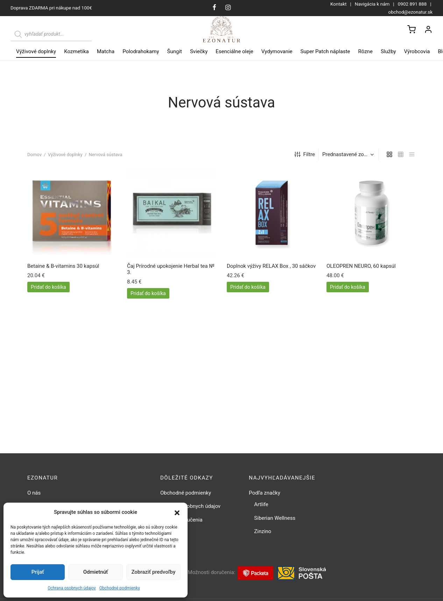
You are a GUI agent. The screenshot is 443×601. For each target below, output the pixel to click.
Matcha (105, 51)
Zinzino (262, 533)
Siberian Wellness (274, 519)
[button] (177, 512)
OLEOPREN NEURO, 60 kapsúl (361, 268)
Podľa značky (264, 494)
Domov (34, 156)
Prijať (37, 572)
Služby (388, 51)
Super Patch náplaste (325, 51)
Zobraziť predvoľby (153, 572)
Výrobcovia (417, 51)
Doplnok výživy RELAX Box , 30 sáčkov (271, 268)
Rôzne (365, 51)
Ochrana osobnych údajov (72, 588)
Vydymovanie (277, 51)
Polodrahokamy (140, 51)
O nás (34, 494)
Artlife (261, 506)
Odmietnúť (95, 572)
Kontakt (338, 4)
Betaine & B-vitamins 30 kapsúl (63, 268)
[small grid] (401, 156)
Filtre (304, 156)
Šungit (174, 51)
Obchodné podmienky (119, 588)
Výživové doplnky (36, 51)
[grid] (389, 156)
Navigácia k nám (372, 4)
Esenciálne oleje (234, 51)
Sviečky (199, 51)
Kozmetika (76, 51)
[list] (412, 156)
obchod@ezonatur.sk (410, 12)
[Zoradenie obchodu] (349, 156)
